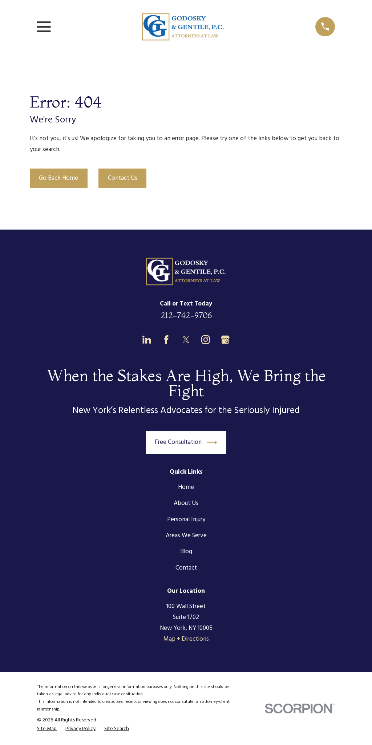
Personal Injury (186, 520)
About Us (186, 503)
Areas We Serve (186, 535)
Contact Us (122, 178)
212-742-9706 (186, 315)
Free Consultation (186, 442)
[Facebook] (166, 339)
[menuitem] (47, 729)
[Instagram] (205, 339)
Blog (186, 551)
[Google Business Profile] (225, 339)
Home (186, 487)
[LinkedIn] (146, 339)
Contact (186, 568)
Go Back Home (58, 178)
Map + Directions (186, 639)
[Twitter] (186, 339)
